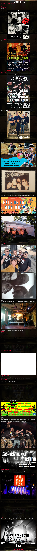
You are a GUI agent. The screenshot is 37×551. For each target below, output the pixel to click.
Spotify (10, 110)
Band (6, 3)
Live (4, 3)
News (2, 3)
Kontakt (12, 3)
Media (9, 3)
